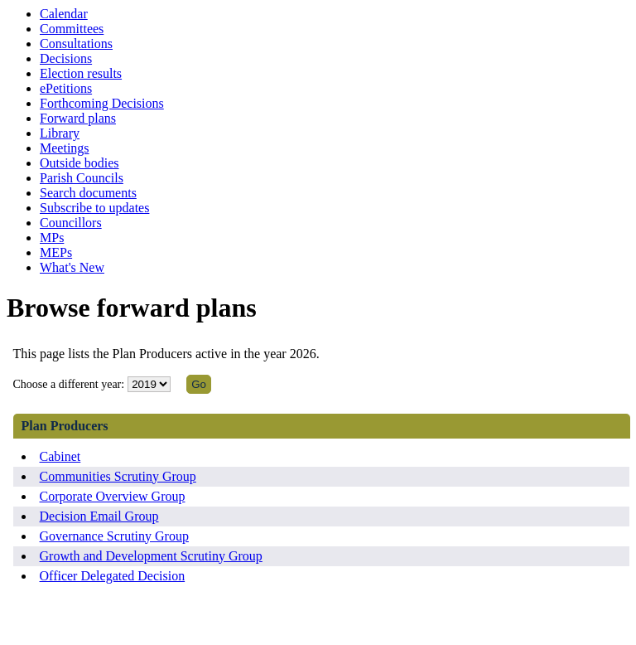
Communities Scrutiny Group (118, 476)
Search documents (88, 193)
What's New (72, 267)
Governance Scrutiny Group (114, 536)
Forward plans (78, 118)
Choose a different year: (69, 384)
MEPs (56, 252)
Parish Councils (81, 178)
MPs (52, 237)
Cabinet (60, 456)
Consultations (76, 43)
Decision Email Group (99, 516)
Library (60, 133)
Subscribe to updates (94, 208)
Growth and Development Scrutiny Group (151, 556)
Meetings (64, 148)
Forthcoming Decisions (102, 103)
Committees (72, 29)
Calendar (64, 14)
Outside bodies (79, 163)
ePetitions (66, 88)
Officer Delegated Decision (113, 576)
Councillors (71, 223)
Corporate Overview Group (113, 496)
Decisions (66, 58)
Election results (81, 73)
